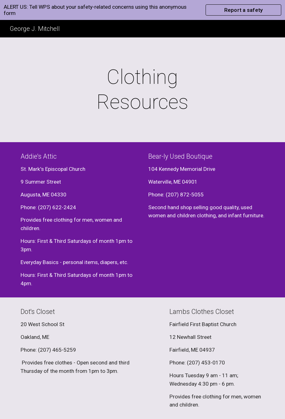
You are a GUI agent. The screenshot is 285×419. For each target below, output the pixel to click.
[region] (142, 10)
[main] (143, 89)
